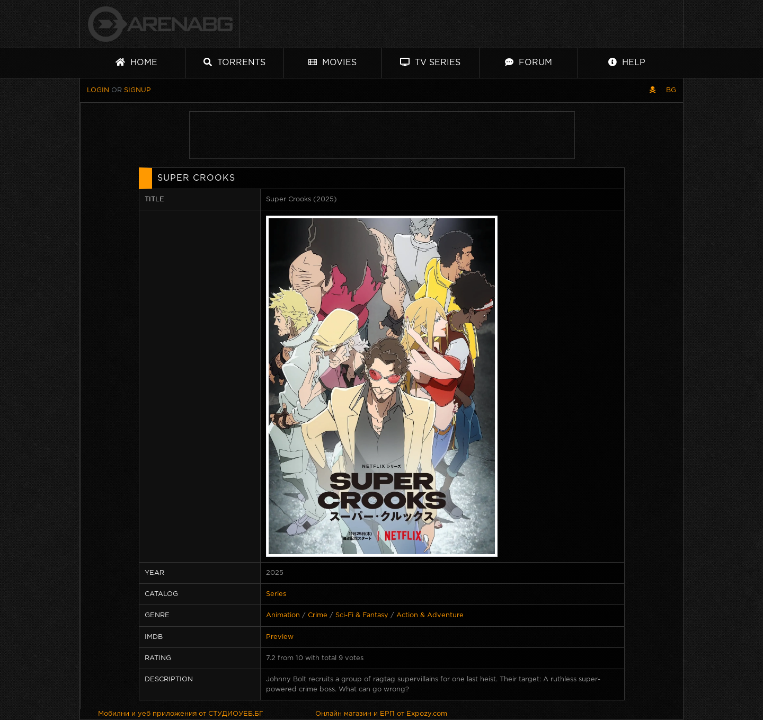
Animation (283, 615)
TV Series (430, 62)
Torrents (234, 62)
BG (671, 90)
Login (98, 90)
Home (136, 62)
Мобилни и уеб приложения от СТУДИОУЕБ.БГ (180, 714)
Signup (137, 90)
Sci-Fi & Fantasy (361, 615)
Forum (528, 62)
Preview (280, 637)
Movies (332, 62)
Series (276, 594)
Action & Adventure (430, 615)
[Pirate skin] (652, 90)
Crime (317, 615)
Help (626, 62)
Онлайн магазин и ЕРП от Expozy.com (381, 714)
